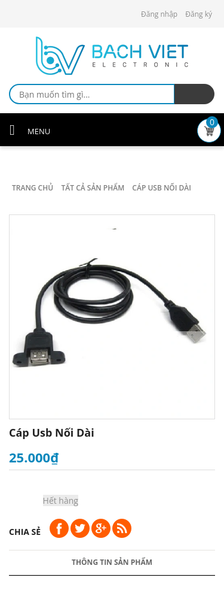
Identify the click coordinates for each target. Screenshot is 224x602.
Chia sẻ (25, 531)
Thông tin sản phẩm (112, 562)
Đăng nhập (159, 14)
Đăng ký (198, 14)
